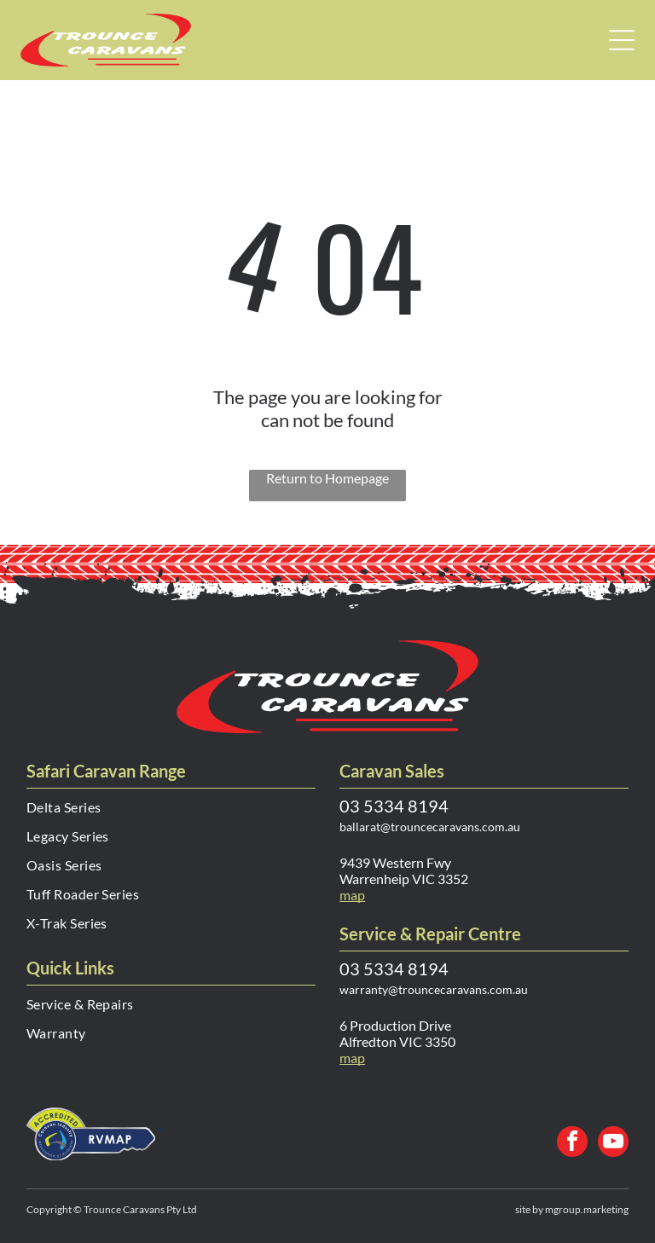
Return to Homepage (327, 478)
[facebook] (572, 1143)
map (352, 1057)
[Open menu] (622, 40)
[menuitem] (171, 813)
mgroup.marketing (587, 1209)
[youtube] (613, 1143)
